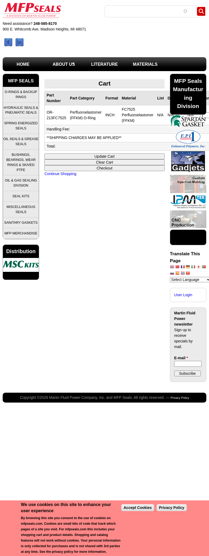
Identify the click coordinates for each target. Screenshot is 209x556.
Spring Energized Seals (20, 125)
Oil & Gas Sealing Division (21, 183)
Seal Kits (20, 196)
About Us (59, 66)
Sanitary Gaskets (21, 223)
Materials (145, 64)
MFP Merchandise (21, 233)
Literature (104, 64)
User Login (183, 295)
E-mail (181, 358)
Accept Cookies (138, 507)
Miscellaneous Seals (21, 209)
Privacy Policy (179, 397)
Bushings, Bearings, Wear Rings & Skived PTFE (21, 162)
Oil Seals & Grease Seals (21, 141)
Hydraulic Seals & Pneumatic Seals (21, 110)
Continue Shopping (60, 174)
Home (23, 64)
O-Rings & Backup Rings (21, 94)
